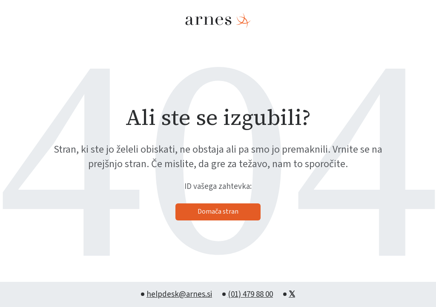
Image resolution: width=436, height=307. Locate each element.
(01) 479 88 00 (250, 294)
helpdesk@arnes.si (179, 294)
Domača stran (218, 211)
